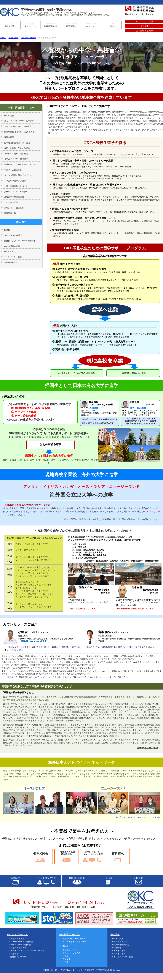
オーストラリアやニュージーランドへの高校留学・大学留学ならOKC (81, 970)
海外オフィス (147, 14)
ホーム (3, 37)
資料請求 (145, 26)
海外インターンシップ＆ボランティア (27, 950)
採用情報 (117, 947)
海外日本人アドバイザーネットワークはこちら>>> (137, 817)
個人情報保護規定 (121, 944)
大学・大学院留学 (18, 947)
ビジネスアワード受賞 (123, 957)
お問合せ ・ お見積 (144, 30)
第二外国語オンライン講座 (74, 941)
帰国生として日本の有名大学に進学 (49, 455)
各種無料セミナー (70, 950)
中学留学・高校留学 (32, 37)
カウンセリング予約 (144, 21)
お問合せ (66, 962)
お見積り (66, 956)
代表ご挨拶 (118, 938)
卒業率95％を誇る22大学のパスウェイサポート (31, 504)
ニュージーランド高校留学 (22, 941)
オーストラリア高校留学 (21, 944)
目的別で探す (14, 37)
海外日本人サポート (19, 957)
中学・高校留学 (17, 938)
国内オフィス (131, 14)
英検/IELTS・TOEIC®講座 (74, 938)
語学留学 (15, 953)
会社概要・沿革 (120, 941)
